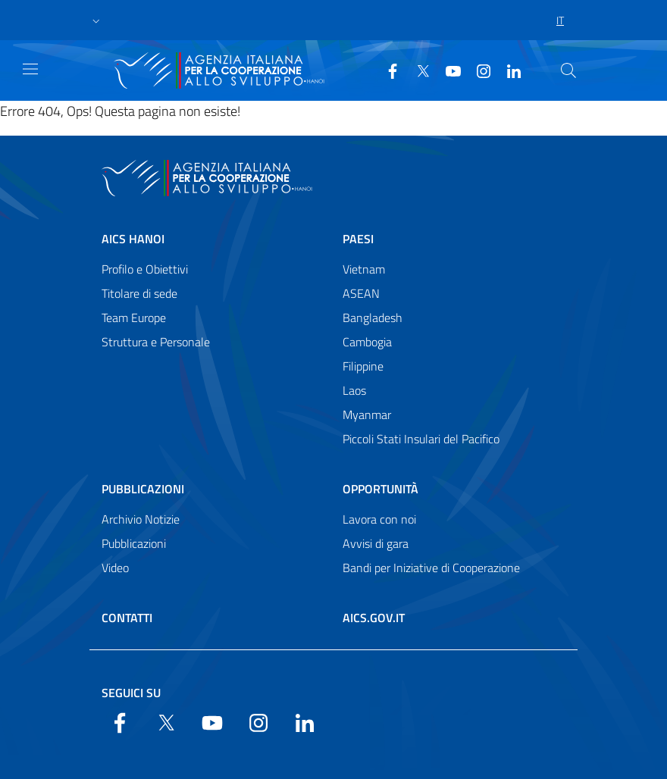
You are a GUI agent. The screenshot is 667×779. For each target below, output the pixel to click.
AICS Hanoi (133, 239)
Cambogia (367, 342)
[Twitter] (417, 70)
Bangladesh (372, 317)
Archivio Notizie (141, 519)
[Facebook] (386, 70)
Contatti (127, 617)
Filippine (363, 366)
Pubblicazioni (143, 489)
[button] (96, 20)
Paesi (358, 239)
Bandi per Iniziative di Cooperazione (431, 567)
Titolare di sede (139, 293)
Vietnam (364, 269)
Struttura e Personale (156, 342)
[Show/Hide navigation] (30, 69)
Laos (354, 390)
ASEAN (361, 293)
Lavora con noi (379, 519)
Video (115, 567)
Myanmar (367, 414)
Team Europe (134, 317)
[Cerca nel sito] (568, 70)
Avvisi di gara (376, 543)
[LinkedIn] (508, 70)
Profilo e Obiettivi (145, 269)
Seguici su (131, 693)
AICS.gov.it (374, 617)
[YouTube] (447, 70)
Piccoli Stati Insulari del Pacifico (421, 439)
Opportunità (380, 489)
